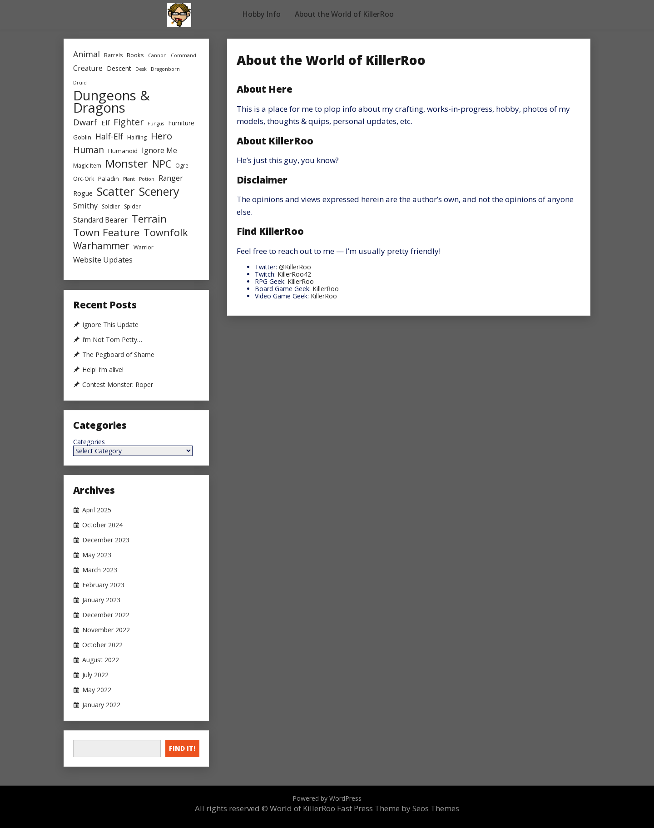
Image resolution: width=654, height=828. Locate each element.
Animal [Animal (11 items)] (86, 54)
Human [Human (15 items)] (88, 150)
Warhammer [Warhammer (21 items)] (101, 246)
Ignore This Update (110, 325)
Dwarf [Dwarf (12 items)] (85, 122)
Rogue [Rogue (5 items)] (83, 193)
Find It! (182, 748)
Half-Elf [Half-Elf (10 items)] (109, 136)
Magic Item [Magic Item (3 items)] (87, 165)
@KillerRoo (295, 267)
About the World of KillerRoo (344, 14)
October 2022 (102, 645)
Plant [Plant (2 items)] (129, 179)
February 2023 (103, 585)
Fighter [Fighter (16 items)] (129, 122)
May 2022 (96, 690)
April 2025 (96, 510)
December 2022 (105, 615)
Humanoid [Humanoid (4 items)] (123, 151)
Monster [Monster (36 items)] (126, 164)
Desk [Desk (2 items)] (141, 69)
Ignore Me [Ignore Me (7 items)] (159, 150)
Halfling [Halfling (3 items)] (137, 137)
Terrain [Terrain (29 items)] (149, 219)
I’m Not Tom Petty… (112, 340)
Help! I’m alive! (103, 370)
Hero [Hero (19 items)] (161, 136)
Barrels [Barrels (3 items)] (113, 55)
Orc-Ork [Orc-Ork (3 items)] (83, 179)
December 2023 (105, 540)
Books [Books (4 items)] (135, 55)
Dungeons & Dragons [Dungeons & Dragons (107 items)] (111, 101)
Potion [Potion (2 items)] (146, 179)
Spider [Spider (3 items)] (132, 206)
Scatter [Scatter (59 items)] (116, 191)
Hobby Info (261, 14)
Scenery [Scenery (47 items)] (159, 191)
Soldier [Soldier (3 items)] (111, 206)
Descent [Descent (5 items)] (119, 68)
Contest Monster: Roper (117, 385)
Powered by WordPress (327, 798)
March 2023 (99, 570)
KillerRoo (300, 281)
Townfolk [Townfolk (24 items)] (166, 232)
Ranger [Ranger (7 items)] (171, 178)
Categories (89, 442)
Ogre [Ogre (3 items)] (181, 165)
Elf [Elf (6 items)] (105, 122)
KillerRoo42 (294, 274)
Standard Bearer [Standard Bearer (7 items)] (100, 220)
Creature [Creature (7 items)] (88, 68)
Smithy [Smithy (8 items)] (85, 206)
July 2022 (95, 675)
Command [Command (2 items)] (183, 55)
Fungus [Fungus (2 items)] (156, 123)
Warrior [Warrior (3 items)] (144, 247)
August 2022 (100, 660)
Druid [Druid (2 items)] (80, 82)
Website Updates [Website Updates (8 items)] (103, 260)
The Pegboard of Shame (118, 355)
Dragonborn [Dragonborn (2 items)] (165, 69)
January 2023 (101, 600)
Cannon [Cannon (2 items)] (157, 55)
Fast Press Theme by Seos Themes (398, 808)
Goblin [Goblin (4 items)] (82, 137)
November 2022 (106, 630)
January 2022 (101, 705)
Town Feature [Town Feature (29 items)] (106, 232)
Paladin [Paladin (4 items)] (108, 178)
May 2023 (96, 555)
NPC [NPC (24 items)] (161, 164)
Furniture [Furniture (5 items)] (181, 123)
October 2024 (102, 525)
